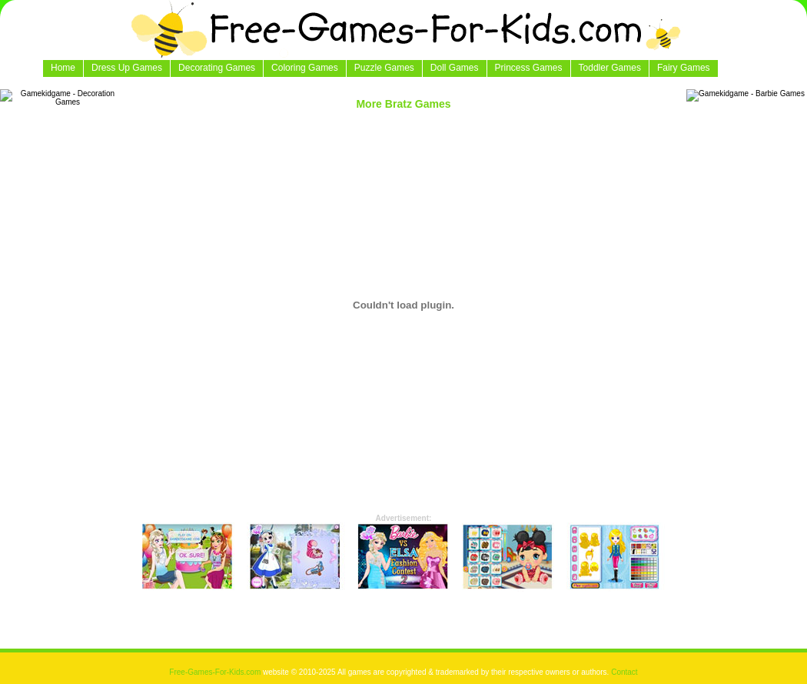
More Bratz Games (403, 104)
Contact (624, 672)
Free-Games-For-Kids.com (216, 672)
